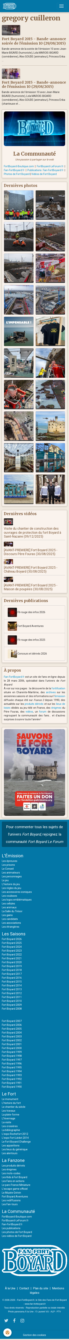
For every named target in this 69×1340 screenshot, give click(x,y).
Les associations (11, 922)
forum (42, 711)
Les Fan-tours (10, 1204)
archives (51, 692)
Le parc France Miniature (16, 1184)
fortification (58, 688)
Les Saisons (13, 933)
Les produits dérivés (13, 1165)
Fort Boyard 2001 (12, 1044)
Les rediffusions (11, 1200)
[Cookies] (7, 1332)
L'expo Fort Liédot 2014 (15, 1137)
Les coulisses (9, 895)
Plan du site (40, 1288)
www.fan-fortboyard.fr (35, 1304)
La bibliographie (11, 1130)
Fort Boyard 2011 (12, 997)
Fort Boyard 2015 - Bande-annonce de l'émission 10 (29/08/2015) (34, 84)
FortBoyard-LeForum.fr (50, 166)
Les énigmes (9, 1169)
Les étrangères (10, 926)
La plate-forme (10, 1114)
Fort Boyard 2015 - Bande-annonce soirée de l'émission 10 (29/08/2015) (34, 41)
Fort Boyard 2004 (12, 1032)
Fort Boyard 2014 (12, 985)
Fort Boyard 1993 (12, 1075)
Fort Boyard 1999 (12, 1051)
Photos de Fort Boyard (17, 174)
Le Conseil (8, 868)
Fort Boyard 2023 (12, 950)
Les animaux (9, 907)
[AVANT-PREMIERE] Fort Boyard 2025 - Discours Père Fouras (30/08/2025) (30, 552)
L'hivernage (8, 1118)
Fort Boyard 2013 (12, 989)
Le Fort (9, 1094)
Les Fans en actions (13, 1181)
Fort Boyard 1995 (12, 1067)
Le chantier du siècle (13, 1106)
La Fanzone (13, 1160)
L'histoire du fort (11, 1103)
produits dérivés (34, 703)
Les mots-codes (11, 1173)
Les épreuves (9, 861)
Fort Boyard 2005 (12, 1028)
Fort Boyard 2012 (12, 993)
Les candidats (10, 919)
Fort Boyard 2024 (12, 946)
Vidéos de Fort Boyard (44, 174)
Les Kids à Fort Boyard (14, 1177)
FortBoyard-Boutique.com (19, 166)
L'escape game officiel (15, 1188)
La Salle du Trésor (12, 911)
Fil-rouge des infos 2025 (26, 640)
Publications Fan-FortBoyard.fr (45, 170)
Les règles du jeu (11, 888)
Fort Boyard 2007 (12, 1021)
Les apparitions (11, 1145)
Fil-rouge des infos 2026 (26, 612)
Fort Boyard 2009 (12, 1004)
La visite (6, 1122)
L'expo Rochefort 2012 (15, 1133)
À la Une (10, 1288)
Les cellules (8, 903)
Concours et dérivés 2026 (27, 653)
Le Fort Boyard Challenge (16, 1141)
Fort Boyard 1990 (12, 1086)
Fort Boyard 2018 (12, 970)
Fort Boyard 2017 (12, 973)
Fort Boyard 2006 (12, 1024)
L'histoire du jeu (11, 884)
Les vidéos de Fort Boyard (16, 1235)
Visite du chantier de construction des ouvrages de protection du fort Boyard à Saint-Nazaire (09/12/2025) (32, 532)
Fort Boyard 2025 (12, 942)
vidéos (29, 711)
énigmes (56, 707)
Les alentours (9, 1153)
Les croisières (10, 1126)
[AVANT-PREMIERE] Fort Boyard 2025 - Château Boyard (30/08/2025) (30, 569)
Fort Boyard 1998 (12, 1055)
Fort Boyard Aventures (26, 626)
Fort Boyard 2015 (12, 981)
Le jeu (5, 880)
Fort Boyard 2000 (12, 1048)
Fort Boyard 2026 (12, 939)
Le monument (10, 1099)
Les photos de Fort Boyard (17, 1232)
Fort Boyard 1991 (12, 1082)
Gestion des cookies (34, 1335)
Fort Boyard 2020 (12, 962)
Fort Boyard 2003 (12, 1036)
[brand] (10, 6)
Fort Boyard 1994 (12, 1071)
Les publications (11, 1228)
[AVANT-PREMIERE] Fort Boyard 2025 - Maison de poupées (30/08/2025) (30, 587)
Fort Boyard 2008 (12, 1008)
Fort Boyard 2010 (12, 1000)
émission (60, 696)
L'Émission (12, 855)
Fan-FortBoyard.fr (14, 170)
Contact (24, 1288)
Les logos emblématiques (17, 899)
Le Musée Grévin (11, 1192)
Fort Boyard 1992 (12, 1079)
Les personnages (12, 876)
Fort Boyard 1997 (12, 1059)
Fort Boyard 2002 (12, 1040)
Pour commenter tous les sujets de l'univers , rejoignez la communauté (34, 834)
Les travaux (8, 1110)
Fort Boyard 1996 (12, 1063)
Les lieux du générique (15, 1149)
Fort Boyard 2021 (12, 958)
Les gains (7, 915)
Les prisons (8, 864)
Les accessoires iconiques (17, 891)
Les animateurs (11, 872)
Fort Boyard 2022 (12, 954)
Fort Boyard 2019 (12, 966)
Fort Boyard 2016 (12, 977)
